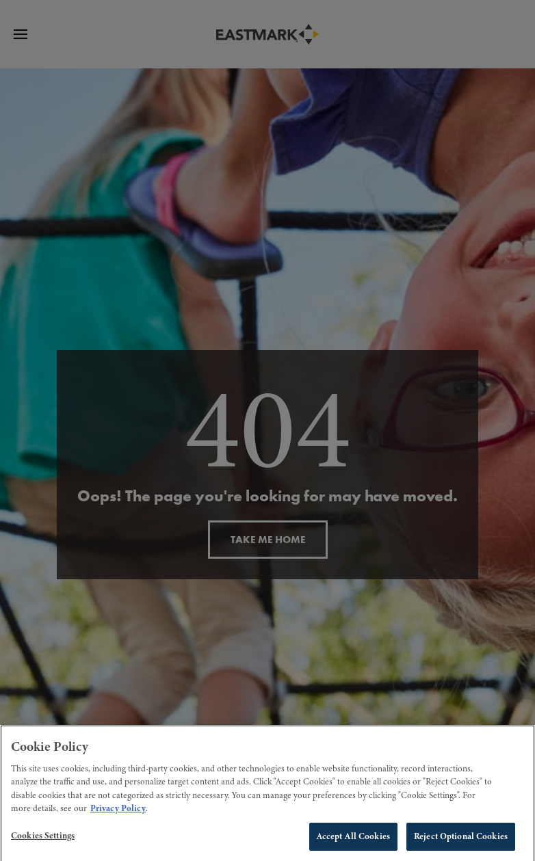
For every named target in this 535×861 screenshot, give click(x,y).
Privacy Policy (118, 814)
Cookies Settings (43, 840)
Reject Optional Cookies (461, 841)
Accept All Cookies (353, 841)
